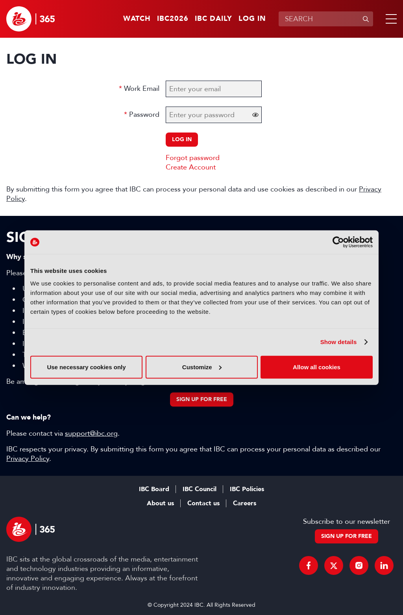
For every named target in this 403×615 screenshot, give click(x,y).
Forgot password (193, 157)
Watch (137, 19)
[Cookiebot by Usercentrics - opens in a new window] (338, 242)
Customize (202, 366)
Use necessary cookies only (86, 366)
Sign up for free (201, 399)
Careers (244, 503)
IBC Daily (213, 19)
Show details (338, 342)
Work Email (141, 88)
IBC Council (199, 489)
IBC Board (154, 489)
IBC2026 (173, 19)
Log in (252, 19)
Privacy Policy (27, 458)
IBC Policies (247, 489)
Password (144, 114)
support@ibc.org (91, 433)
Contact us (203, 503)
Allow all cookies (316, 366)
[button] (390, 19)
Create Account (191, 167)
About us (160, 503)
